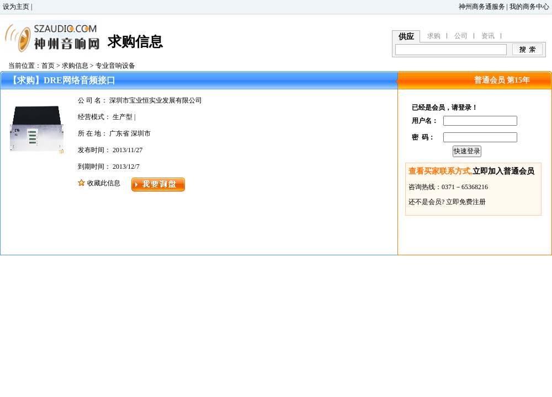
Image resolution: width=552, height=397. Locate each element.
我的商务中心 (529, 6)
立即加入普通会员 (503, 171)
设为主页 (16, 6)
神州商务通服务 (482, 6)
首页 (48, 65)
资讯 (488, 36)
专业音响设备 (115, 65)
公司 (461, 36)
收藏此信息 (103, 183)
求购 (433, 36)
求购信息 (75, 65)
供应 (406, 37)
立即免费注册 (466, 202)
